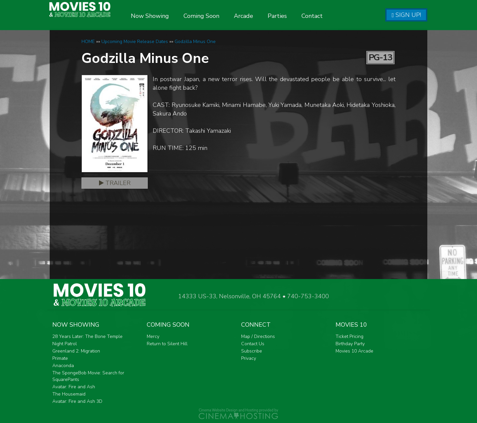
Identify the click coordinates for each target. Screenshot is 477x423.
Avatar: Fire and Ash (73, 387)
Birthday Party (350, 344)
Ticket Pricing (349, 336)
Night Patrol (64, 344)
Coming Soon (220, 16)
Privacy (248, 358)
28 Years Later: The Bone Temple (87, 336)
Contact (330, 16)
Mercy (153, 336)
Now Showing (168, 16)
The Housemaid (68, 394)
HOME (88, 41)
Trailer (115, 183)
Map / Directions (258, 336)
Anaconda (63, 365)
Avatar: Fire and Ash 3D (77, 401)
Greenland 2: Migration (76, 351)
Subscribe (251, 351)
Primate (60, 358)
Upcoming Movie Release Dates (134, 41)
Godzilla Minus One (195, 41)
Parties (295, 16)
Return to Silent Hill (167, 344)
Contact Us (252, 344)
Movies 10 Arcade (354, 351)
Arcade (262, 16)
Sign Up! (406, 15)
